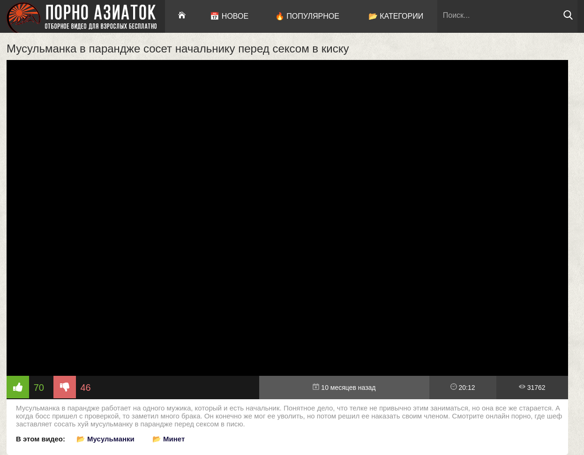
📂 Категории (396, 16)
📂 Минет (168, 439)
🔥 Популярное (307, 16)
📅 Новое (229, 16)
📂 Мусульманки (105, 439)
